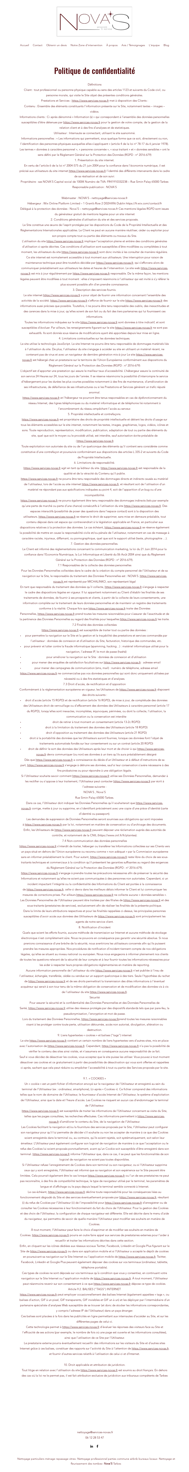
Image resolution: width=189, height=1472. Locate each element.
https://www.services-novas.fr (90, 100)
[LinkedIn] (92, 1446)
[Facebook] (97, 1446)
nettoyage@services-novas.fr (95, 1432)
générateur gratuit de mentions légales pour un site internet (97, 214)
